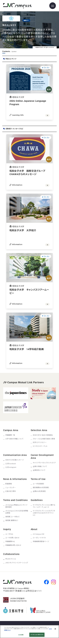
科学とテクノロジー (39, 442)
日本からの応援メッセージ (14, 460)
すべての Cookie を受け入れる (37, 634)
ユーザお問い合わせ (12, 538)
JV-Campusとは (38, 534)
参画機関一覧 (10, 435)
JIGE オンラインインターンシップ (16, 563)
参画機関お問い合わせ (13, 545)
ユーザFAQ (9, 534)
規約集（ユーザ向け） (12, 517)
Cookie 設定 (20, 634)
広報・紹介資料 (10, 491)
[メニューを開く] (52, 5)
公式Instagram (10, 467)
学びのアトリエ (10, 559)
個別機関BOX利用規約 (41, 487)
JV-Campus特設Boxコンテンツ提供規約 (16, 506)
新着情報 (8, 484)
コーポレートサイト (39, 538)
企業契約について (39, 470)
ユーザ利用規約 (38, 484)
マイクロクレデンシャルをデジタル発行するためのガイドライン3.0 (44, 513)
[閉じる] (55, 628)
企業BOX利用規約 (39, 491)
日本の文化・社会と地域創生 (43, 435)
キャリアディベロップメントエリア (44, 463)
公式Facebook (10, 464)
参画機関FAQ (10, 541)
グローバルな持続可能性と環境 (44, 439)
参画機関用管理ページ (41, 541)
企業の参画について (40, 466)
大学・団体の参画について (14, 439)
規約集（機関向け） (11, 520)
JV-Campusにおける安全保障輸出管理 (16, 512)
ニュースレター (10, 487)
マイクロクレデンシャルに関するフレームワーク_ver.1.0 (44, 506)
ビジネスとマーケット (40, 446)
